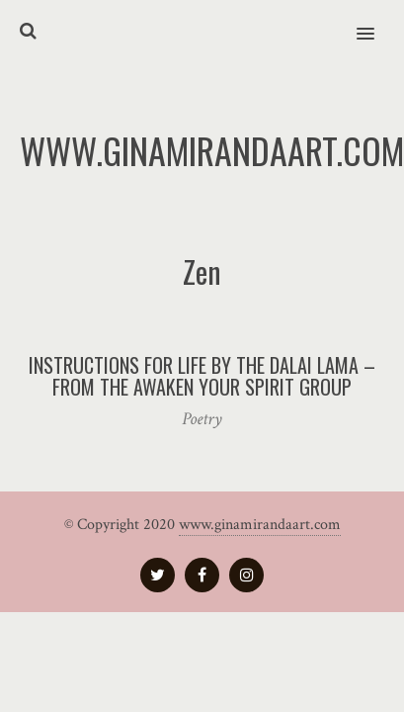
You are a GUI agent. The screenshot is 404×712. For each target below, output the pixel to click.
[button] (377, 21)
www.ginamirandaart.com (260, 524)
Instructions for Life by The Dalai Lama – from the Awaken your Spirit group (202, 375)
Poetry (202, 418)
